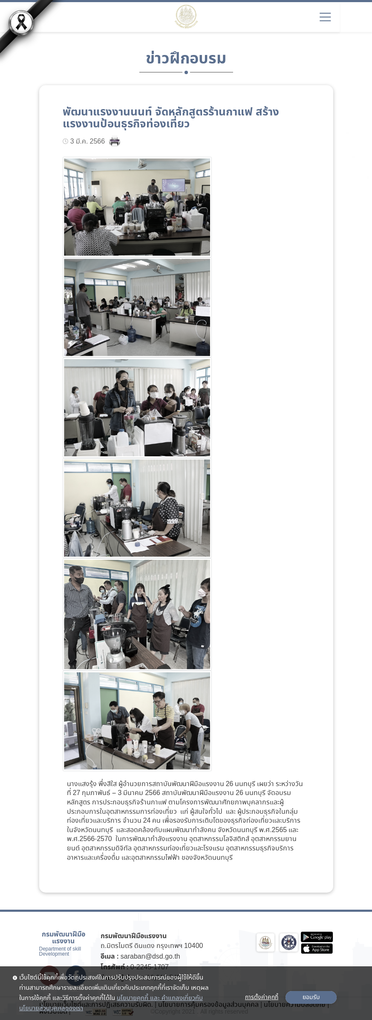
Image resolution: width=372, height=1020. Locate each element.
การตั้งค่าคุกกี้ (261, 997)
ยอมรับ (311, 997)
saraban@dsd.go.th (150, 957)
